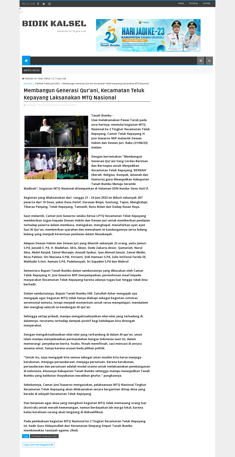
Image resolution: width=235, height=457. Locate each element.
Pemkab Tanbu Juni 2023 (47, 83)
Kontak (206, 3)
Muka (181, 3)
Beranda (28, 83)
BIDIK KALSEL (54, 23)
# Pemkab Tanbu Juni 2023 (44, 436)
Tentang (193, 3)
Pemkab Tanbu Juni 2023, (63, 104)
